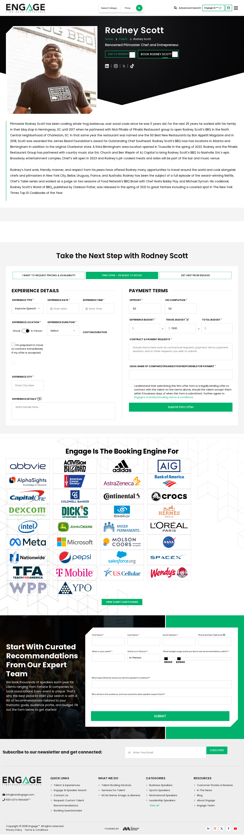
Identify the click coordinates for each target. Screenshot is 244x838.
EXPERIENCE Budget (142, 322)
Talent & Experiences (67, 788)
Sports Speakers (159, 793)
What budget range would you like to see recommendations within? (196, 657)
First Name (98, 641)
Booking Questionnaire (68, 814)
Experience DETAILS (24, 401)
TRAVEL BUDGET (176, 322)
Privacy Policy (14, 833)
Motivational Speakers (163, 799)
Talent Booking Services (116, 788)
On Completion (175, 302)
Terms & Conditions (36, 833)
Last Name (133, 641)
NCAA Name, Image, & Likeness (120, 799)
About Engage (206, 804)
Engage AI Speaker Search (70, 793)
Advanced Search (187, 8)
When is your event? (102, 657)
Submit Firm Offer (181, 410)
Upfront (135, 302)
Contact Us (61, 799)
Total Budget (211, 322)
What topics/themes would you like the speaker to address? (121, 684)
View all (154, 809)
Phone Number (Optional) (211, 641)
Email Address (170, 641)
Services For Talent (113, 793)
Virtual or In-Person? (137, 657)
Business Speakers (160, 788)
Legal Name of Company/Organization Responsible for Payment (172, 368)
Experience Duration (61, 324)
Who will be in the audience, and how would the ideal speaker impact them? (128, 700)
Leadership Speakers (162, 804)
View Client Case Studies (122, 606)
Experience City (22, 379)
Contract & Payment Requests (150, 342)
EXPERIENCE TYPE (22, 302)
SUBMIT (117, 719)
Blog (199, 799)
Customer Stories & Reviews (215, 788)
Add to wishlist (125, 54)
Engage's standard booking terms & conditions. (164, 399)
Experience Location (25, 324)
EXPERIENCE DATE (58, 302)
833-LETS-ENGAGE (18, 803)
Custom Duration (95, 334)
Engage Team (206, 809)
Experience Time (93, 302)
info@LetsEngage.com (20, 798)
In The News (204, 793)
